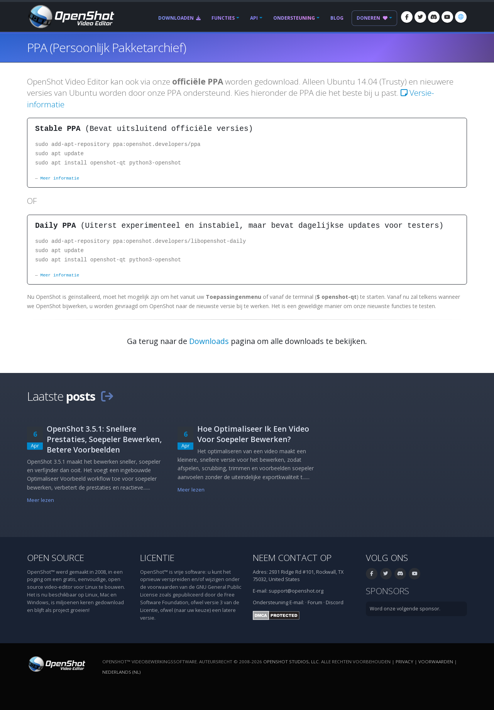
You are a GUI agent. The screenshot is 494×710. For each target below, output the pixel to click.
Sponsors (387, 591)
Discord (334, 602)
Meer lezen (40, 500)
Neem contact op (292, 558)
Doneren (372, 18)
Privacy (404, 661)
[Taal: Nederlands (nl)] (461, 17)
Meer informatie (59, 178)
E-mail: (296, 602)
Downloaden (179, 18)
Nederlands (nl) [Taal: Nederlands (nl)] (121, 672)
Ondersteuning (294, 18)
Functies (223, 18)
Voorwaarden (435, 661)
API (254, 18)
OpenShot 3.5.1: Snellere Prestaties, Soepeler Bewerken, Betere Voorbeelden (104, 439)
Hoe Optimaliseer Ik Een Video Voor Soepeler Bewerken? (253, 434)
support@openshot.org (296, 591)
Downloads (209, 341)
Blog (336, 18)
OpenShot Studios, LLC (291, 661)
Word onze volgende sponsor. (405, 608)
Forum (315, 602)
